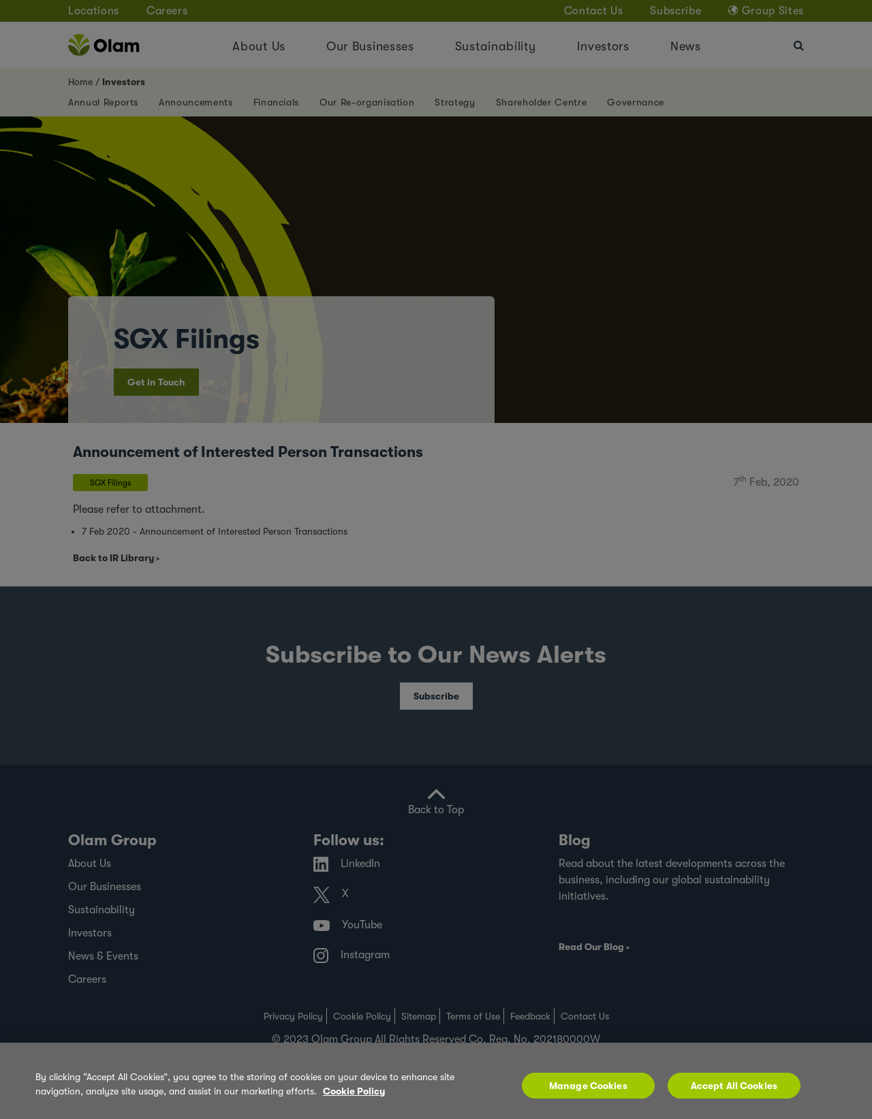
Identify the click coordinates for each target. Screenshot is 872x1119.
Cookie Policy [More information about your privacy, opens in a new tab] (354, 1091)
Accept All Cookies (734, 1085)
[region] (436, 1081)
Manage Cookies (588, 1085)
